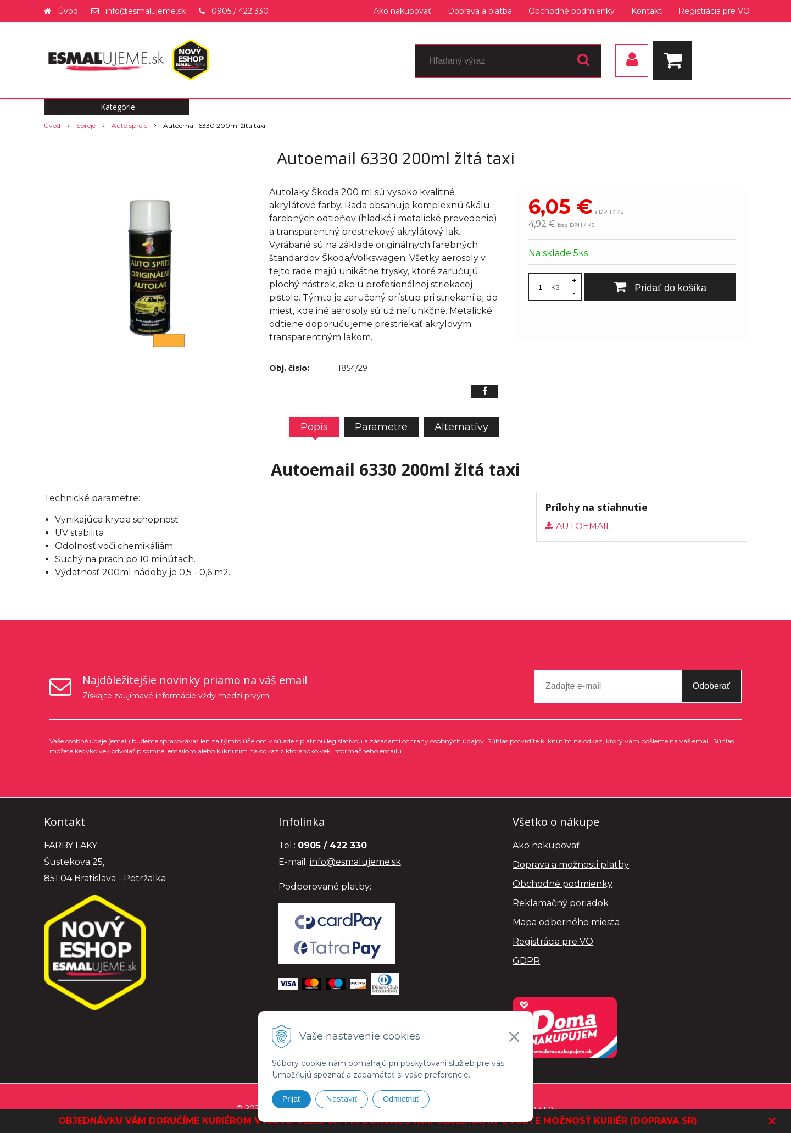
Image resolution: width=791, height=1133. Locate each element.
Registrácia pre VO (714, 11)
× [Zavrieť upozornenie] (772, 1121)
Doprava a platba (480, 11)
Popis (314, 427)
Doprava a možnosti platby (571, 864)
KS (555, 287)
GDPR (526, 961)
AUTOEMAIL (583, 526)
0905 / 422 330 (240, 11)
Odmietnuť (401, 1099)
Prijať (291, 1099)
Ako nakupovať (402, 11)
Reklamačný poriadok (561, 903)
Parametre (381, 427)
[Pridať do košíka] (660, 287)
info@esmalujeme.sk (145, 11)
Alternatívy (461, 427)
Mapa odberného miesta (566, 922)
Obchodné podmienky (571, 11)
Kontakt (646, 11)
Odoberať (711, 686)
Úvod (68, 11)
